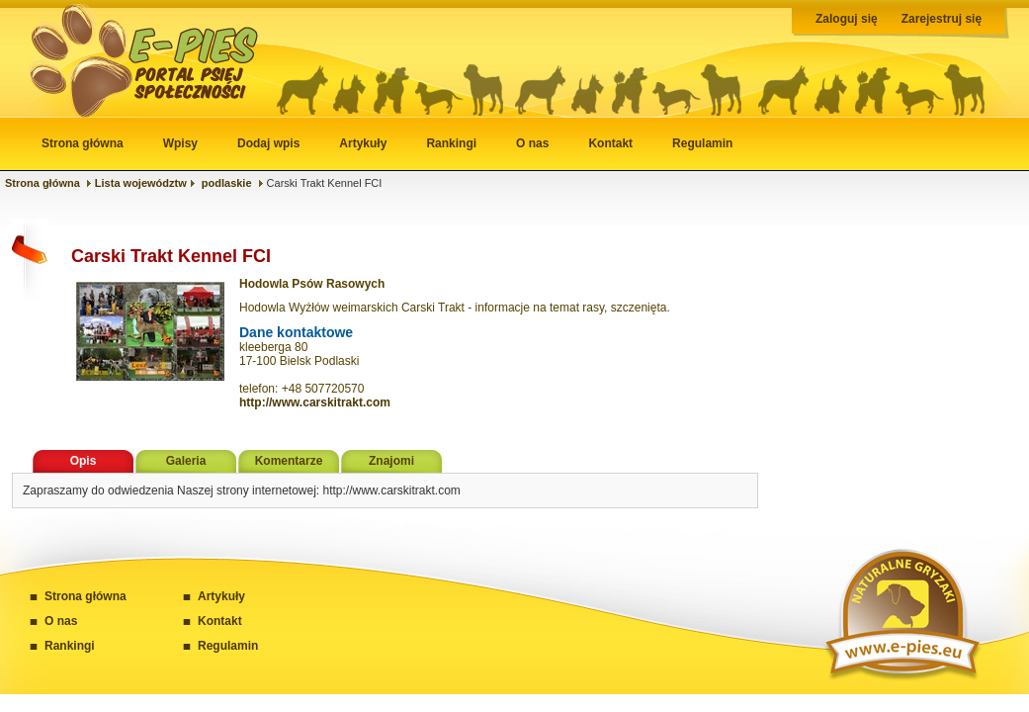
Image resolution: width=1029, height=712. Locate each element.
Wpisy (180, 143)
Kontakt (610, 143)
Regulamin (702, 143)
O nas (532, 143)
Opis (83, 461)
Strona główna (83, 143)
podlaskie (227, 183)
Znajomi (391, 461)
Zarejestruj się (941, 19)
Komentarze (289, 461)
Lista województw (141, 183)
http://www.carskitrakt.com (314, 402)
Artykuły (362, 143)
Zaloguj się (846, 19)
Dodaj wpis (268, 143)
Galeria (186, 461)
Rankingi (451, 143)
